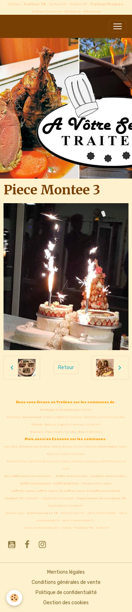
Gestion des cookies (66, 603)
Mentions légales (66, 572)
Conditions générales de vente (66, 582)
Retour (66, 368)
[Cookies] (14, 598)
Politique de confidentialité (66, 592)
